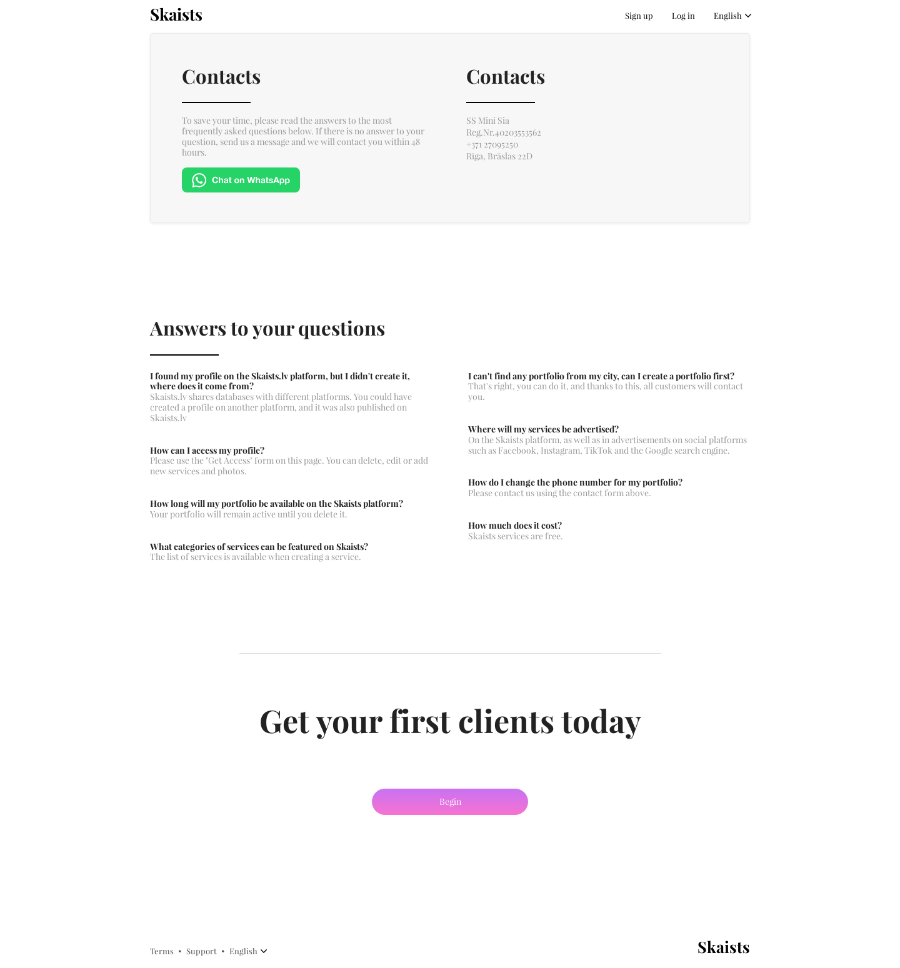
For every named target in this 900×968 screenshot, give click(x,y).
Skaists (176, 14)
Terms (162, 951)
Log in (683, 16)
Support (201, 951)
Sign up (639, 16)
